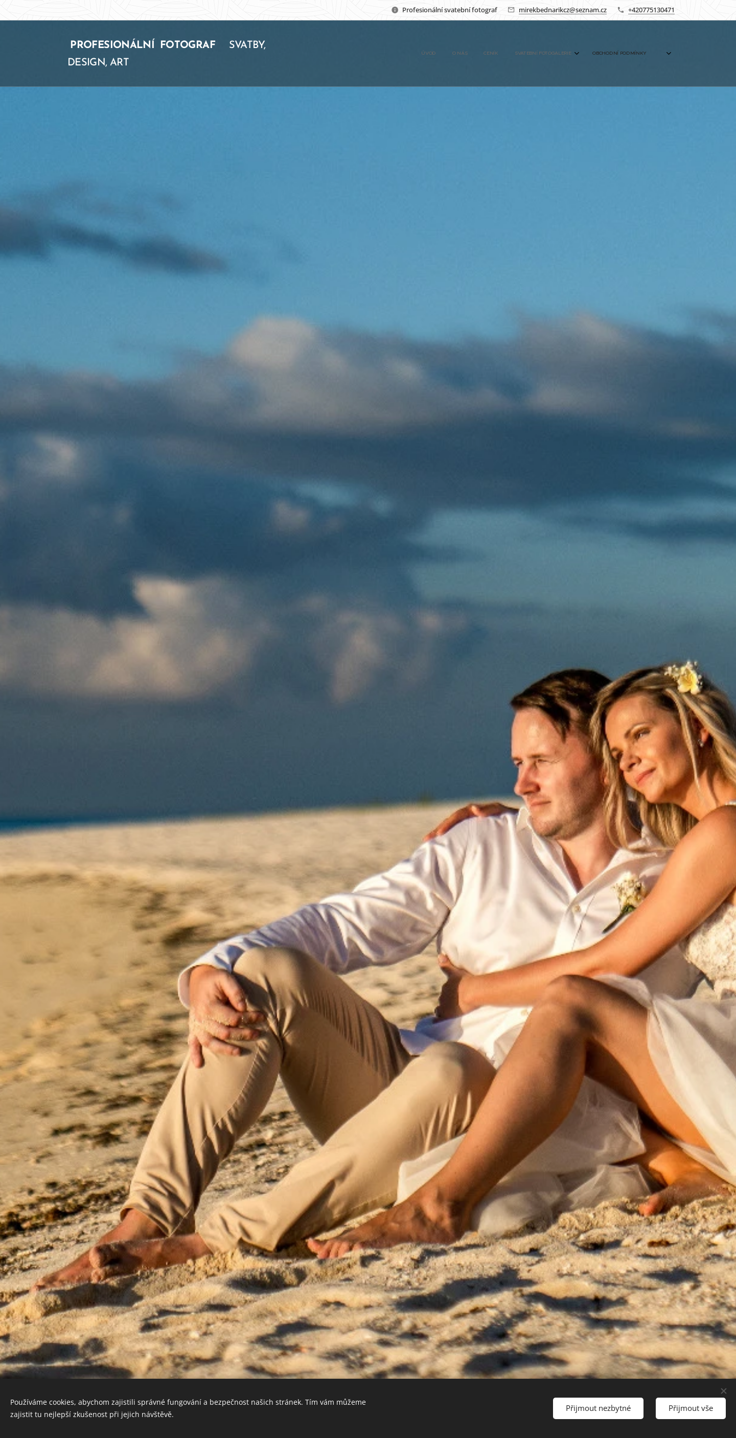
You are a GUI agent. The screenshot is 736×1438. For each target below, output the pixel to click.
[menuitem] (574, 53)
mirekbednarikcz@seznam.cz (563, 9)
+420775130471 (651, 9)
